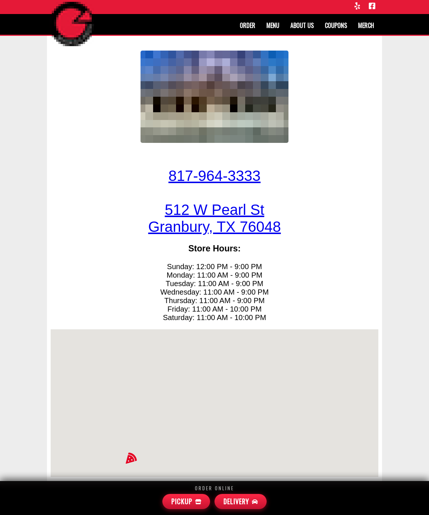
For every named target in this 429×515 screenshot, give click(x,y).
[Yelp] (357, 6)
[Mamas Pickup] (186, 501)
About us (302, 25)
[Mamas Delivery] (240, 501)
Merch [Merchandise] (366, 25)
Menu (272, 25)
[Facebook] (372, 6)
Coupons (336, 25)
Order (247, 25)
